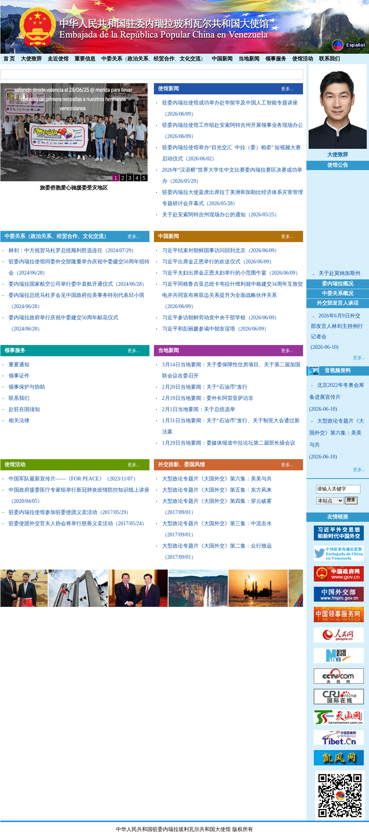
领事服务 (275, 59)
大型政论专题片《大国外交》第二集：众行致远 (217, 546)
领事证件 (19, 376)
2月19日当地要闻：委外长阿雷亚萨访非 (207, 398)
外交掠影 (168, 464)
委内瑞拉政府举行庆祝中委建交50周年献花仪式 (63, 317)
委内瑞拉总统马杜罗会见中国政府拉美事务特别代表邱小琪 (76, 295)
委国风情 (194, 464)
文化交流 (190, 59)
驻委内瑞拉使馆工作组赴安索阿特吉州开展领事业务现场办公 (232, 125)
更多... (287, 88)
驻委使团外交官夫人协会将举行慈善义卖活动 (61, 523)
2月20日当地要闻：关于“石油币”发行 (204, 387)
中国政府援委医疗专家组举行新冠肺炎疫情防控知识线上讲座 (79, 490)
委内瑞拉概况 (337, 283)
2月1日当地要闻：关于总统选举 (198, 409)
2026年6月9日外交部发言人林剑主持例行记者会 (337, 326)
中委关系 (111, 59)
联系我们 (329, 59)
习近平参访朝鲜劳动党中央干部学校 (204, 317)
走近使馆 (58, 59)
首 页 (9, 59)
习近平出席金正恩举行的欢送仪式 (201, 261)
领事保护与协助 (27, 387)
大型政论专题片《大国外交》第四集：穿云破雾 (217, 501)
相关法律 (19, 420)
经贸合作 (164, 59)
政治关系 (137, 59)
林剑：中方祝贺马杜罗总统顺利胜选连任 (55, 250)
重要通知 (19, 364)
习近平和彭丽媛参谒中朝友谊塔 (198, 329)
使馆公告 (337, 165)
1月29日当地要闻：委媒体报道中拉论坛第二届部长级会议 (228, 443)
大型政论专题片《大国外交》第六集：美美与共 (217, 479)
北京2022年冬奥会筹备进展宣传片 (336, 391)
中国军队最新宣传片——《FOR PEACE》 (56, 479)
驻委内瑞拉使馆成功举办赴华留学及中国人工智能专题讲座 (230, 103)
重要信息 (85, 59)
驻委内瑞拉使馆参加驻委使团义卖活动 (53, 512)
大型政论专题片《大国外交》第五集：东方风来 (217, 490)
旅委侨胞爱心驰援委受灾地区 (74, 188)
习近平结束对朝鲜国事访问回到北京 (204, 250)
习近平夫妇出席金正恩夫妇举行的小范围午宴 (214, 273)
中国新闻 (222, 59)
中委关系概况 (337, 293)
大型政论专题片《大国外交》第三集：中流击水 (217, 523)
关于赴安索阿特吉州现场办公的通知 (204, 214)
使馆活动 (302, 59)
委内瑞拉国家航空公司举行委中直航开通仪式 (61, 284)
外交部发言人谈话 (338, 303)
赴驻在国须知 (24, 409)
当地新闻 (249, 59)
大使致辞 (31, 59)
